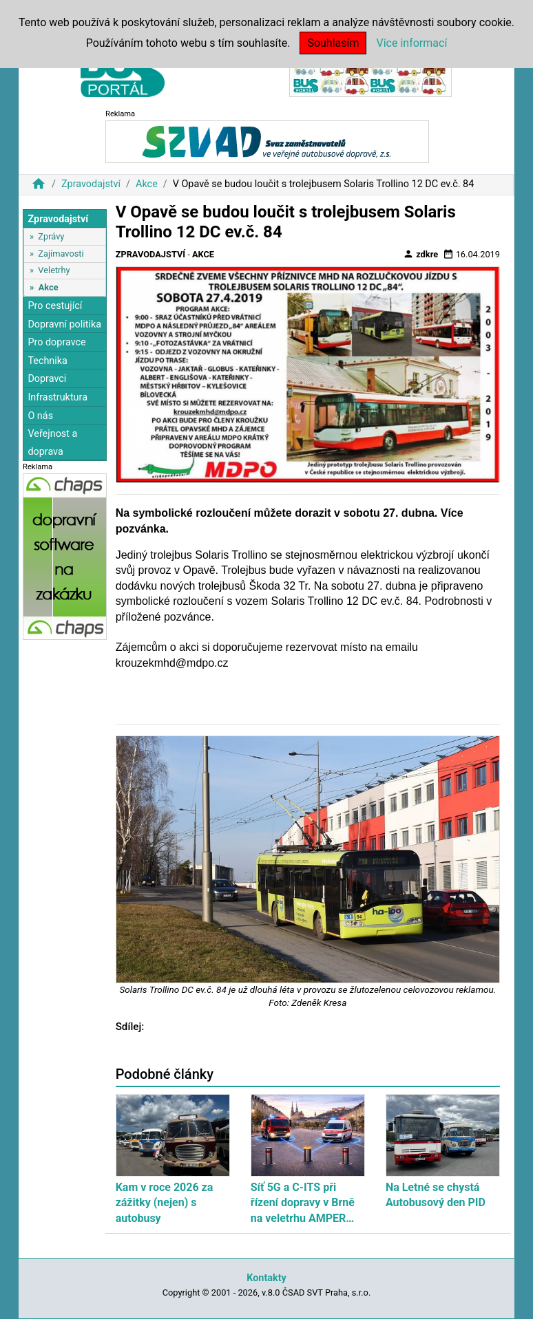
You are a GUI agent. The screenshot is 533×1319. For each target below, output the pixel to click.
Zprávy (51, 236)
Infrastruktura (57, 397)
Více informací (411, 43)
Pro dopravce (56, 342)
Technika (47, 361)
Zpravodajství (91, 184)
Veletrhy (54, 270)
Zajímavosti (60, 253)
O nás (40, 416)
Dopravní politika (64, 324)
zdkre (420, 253)
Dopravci (47, 379)
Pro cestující (55, 306)
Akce (147, 184)
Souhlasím (333, 43)
